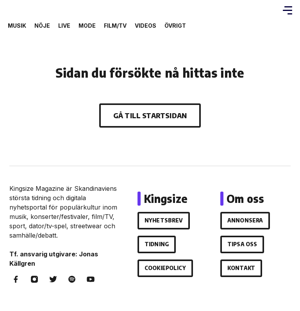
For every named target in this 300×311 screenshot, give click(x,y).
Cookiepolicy (165, 268)
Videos (145, 25)
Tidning (157, 244)
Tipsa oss (242, 244)
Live (64, 25)
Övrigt (175, 25)
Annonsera (245, 220)
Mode (87, 25)
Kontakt (241, 268)
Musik (17, 25)
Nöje (42, 25)
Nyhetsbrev (164, 220)
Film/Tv (115, 25)
